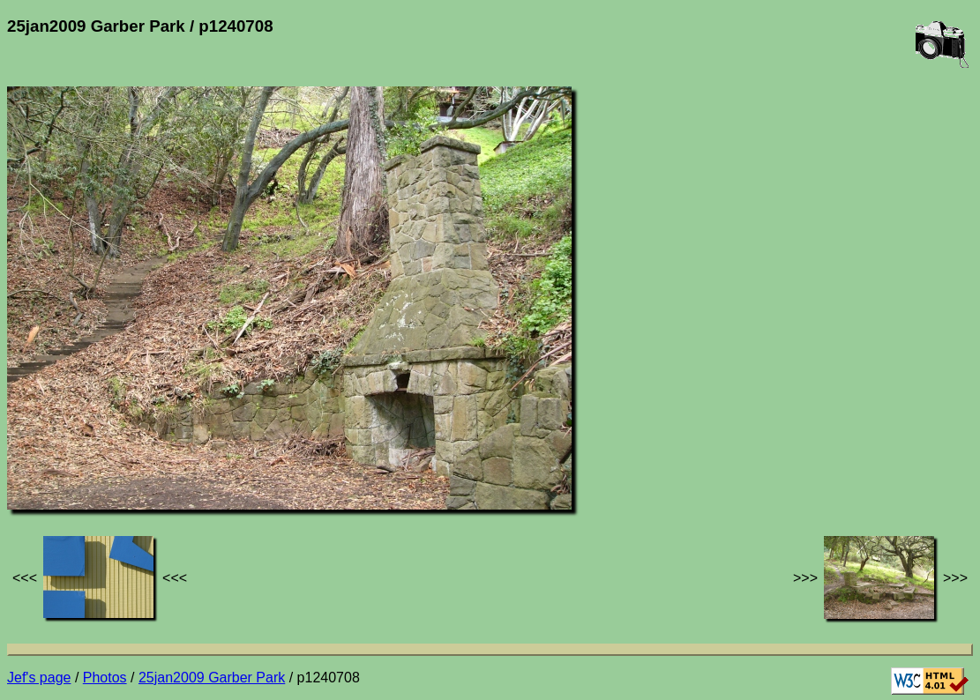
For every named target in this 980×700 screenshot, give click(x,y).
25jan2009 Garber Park (211, 677)
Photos (105, 677)
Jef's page (39, 677)
